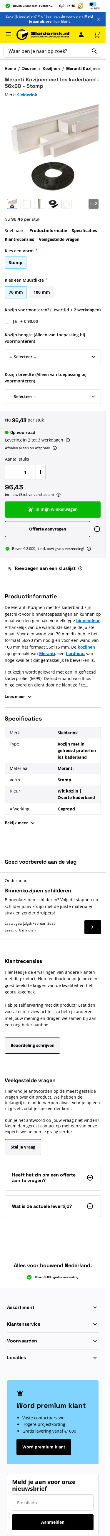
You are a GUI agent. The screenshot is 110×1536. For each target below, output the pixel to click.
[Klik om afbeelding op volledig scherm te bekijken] (53, 148)
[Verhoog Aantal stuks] (40, 472)
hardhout (75, 653)
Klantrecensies (19, 239)
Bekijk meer (20, 823)
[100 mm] (41, 291)
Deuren (29, 68)
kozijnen (86, 647)
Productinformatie (48, 230)
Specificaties (84, 230)
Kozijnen (51, 68)
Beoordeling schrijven (32, 1045)
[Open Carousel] (94, 204)
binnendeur (88, 620)
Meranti (47, 653)
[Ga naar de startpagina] (42, 34)
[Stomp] (15, 261)
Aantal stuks (17, 459)
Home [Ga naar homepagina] (10, 68)
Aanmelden (52, 1522)
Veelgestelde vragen (59, 239)
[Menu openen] (8, 34)
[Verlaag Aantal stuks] (10, 472)
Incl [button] (94, 8)
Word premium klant (43, 1447)
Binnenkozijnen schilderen (38, 890)
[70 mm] (16, 291)
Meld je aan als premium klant (61, 19)
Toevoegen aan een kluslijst (41, 568)
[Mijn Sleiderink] (81, 34)
